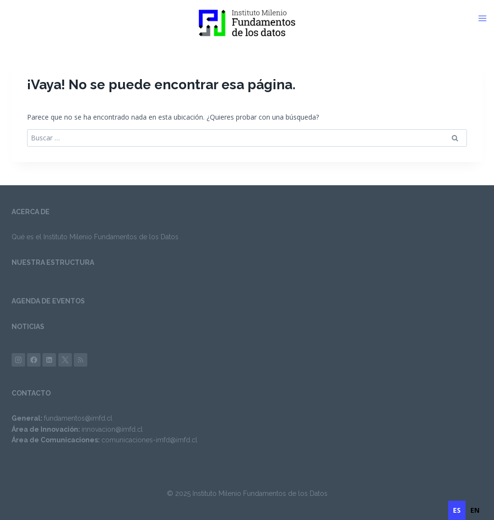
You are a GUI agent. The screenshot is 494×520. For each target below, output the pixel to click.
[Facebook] (34, 360)
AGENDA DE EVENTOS (48, 301)
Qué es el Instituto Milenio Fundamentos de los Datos (95, 237)
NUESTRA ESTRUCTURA (53, 262)
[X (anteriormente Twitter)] (65, 360)
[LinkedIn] (49, 360)
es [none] (457, 510)
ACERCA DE (31, 212)
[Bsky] (80, 360)
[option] (475, 510)
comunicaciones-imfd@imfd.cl (149, 440)
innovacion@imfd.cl (112, 429)
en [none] (475, 510)
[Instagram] (18, 360)
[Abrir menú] (486, 18)
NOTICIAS (28, 326)
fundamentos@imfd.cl (78, 418)
